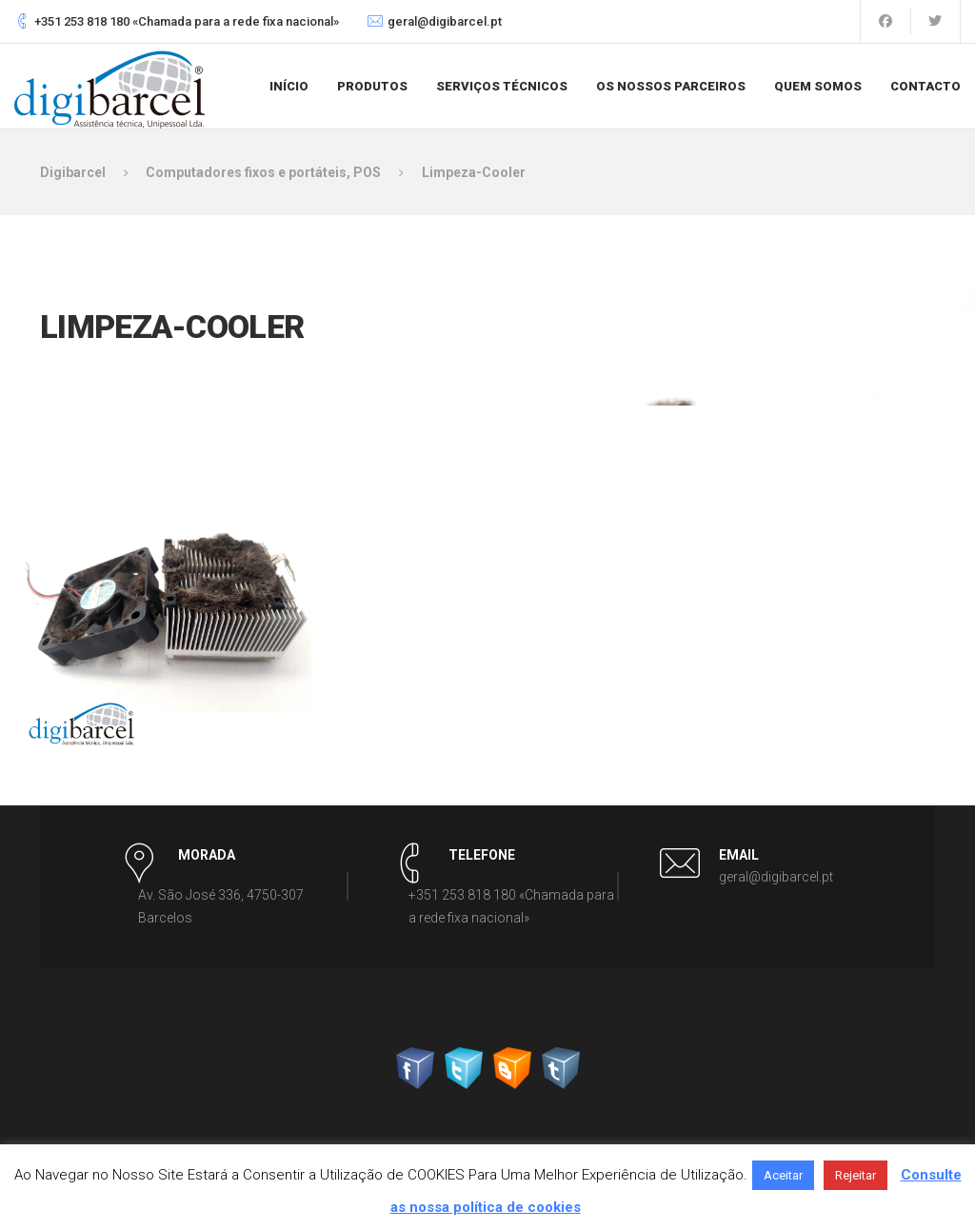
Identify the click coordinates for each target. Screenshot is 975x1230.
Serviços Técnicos (501, 86)
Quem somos (818, 86)
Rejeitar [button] (855, 1175)
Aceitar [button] (783, 1175)
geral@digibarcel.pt (445, 21)
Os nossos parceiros (671, 86)
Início (288, 86)
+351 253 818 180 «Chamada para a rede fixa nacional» (186, 21)
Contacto (925, 86)
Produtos (372, 86)
